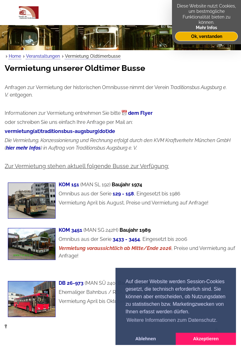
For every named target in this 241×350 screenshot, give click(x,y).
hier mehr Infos (23, 148)
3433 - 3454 (126, 239)
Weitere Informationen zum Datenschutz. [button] (171, 320)
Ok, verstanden (206, 36)
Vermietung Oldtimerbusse (92, 56)
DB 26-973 (71, 283)
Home (15, 56)
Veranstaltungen (43, 56)
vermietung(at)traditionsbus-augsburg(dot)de (60, 131)
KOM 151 (69, 185)
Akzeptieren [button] (206, 338)
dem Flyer (140, 113)
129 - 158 (123, 194)
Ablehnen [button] (145, 338)
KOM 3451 (70, 230)
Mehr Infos (206, 27)
